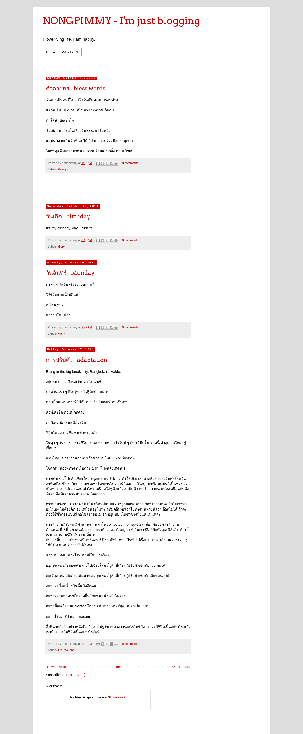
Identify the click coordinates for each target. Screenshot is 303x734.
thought (63, 169)
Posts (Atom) (75, 675)
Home (50, 52)
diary (61, 246)
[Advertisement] (136, 65)
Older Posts (181, 667)
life (60, 650)
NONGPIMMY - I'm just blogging (121, 21)
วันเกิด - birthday (68, 216)
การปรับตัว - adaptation (76, 359)
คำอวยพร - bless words (75, 88)
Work (61, 333)
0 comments (130, 163)
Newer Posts (56, 667)
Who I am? (70, 52)
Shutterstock (116, 697)
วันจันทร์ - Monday (70, 272)
